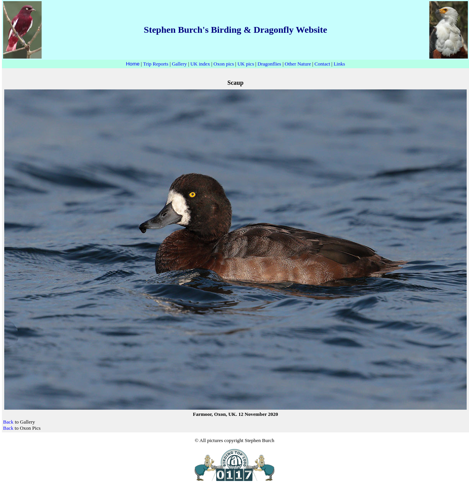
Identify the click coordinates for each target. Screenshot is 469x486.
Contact (322, 64)
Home (133, 64)
